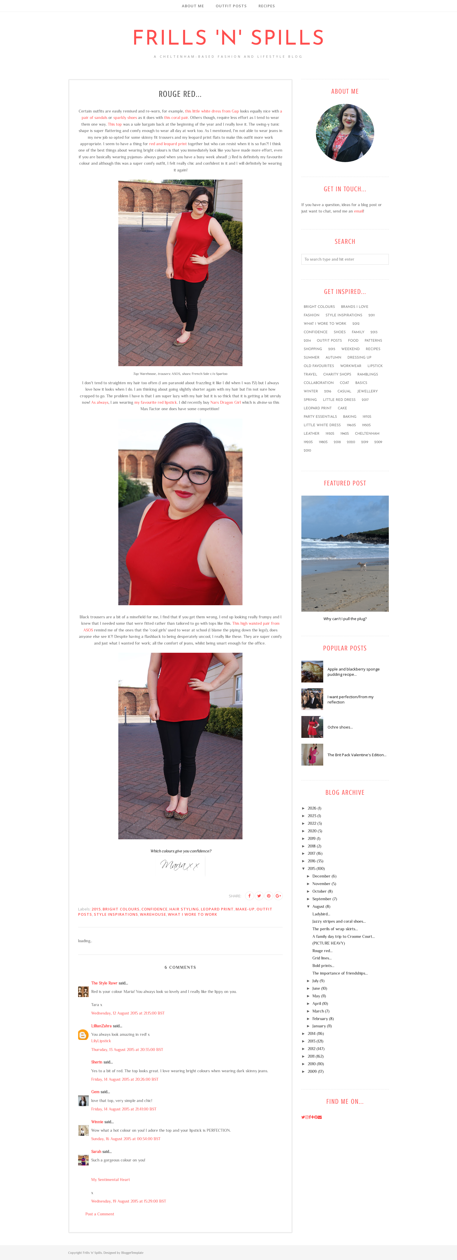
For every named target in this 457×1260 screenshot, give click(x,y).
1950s (366, 425)
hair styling (184, 909)
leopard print (217, 909)
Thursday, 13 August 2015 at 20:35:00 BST (127, 1049)
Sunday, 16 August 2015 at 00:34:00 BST (126, 1138)
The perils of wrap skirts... (335, 928)
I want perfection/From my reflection (351, 699)
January (319, 1026)
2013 (373, 332)
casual (344, 391)
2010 (307, 450)
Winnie (97, 1121)
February (320, 1018)
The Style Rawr (104, 983)
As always (99, 402)
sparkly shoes (125, 117)
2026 (312, 808)
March (318, 1011)
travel (310, 374)
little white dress (322, 425)
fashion (311, 315)
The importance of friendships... (340, 973)
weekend (350, 349)
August (318, 906)
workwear (350, 366)
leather (311, 434)
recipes (373, 349)
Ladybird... (321, 914)
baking (349, 417)
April (316, 1003)
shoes (340, 332)
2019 (364, 442)
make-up (245, 909)
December (321, 876)
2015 (96, 909)
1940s (344, 434)
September (321, 898)
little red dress (339, 400)
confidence (154, 909)
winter (311, 391)
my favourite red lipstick (155, 402)
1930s (330, 434)
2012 (356, 324)
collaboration (319, 383)
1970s (367, 417)
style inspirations (116, 914)
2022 (312, 823)
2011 (371, 315)
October (319, 891)
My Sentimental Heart (110, 1179)
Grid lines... (322, 958)
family (358, 332)
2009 (378, 442)
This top (115, 124)
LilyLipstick (101, 1040)
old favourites (319, 366)
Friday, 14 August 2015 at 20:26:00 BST (125, 1079)
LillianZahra (101, 1026)
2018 (337, 442)
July (315, 980)
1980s (323, 442)
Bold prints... (323, 965)
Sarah (96, 1151)
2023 (312, 815)
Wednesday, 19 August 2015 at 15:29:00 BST (128, 1201)
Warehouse (153, 914)
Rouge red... (322, 950)
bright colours (121, 909)
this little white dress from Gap (212, 111)
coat (344, 383)
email (358, 211)
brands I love (354, 307)
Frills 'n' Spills (228, 39)
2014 (307, 341)
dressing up (359, 357)
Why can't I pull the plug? (345, 618)
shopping (313, 349)
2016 (327, 391)
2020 (351, 442)
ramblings (367, 374)
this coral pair (176, 117)
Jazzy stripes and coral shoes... (339, 921)
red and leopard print (168, 143)
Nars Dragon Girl (225, 402)
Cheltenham (367, 434)
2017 (365, 400)
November (321, 883)
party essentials (320, 417)
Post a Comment (99, 1214)
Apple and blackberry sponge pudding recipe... (354, 671)
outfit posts (329, 341)
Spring (310, 400)
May (316, 996)
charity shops (337, 374)
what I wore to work (192, 914)
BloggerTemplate (132, 1252)
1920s (308, 442)
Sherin (96, 1062)
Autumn (333, 357)
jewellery (367, 391)
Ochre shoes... (340, 727)
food (353, 341)
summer (311, 357)
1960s (351, 425)
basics (361, 383)
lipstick (375, 366)
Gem (95, 1091)
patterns (373, 341)
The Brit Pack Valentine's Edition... (357, 754)
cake (342, 408)
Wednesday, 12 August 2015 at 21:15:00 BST (128, 1013)
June (316, 988)
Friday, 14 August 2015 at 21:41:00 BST (124, 1109)
